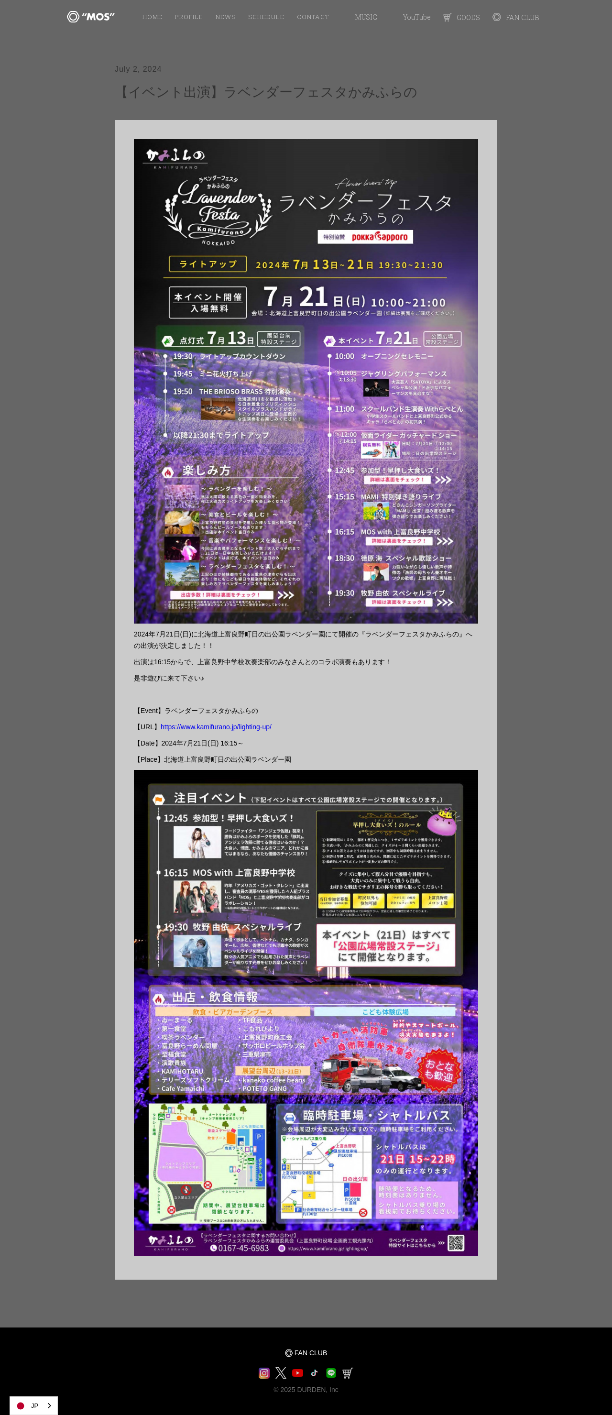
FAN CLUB (311, 1353)
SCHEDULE (266, 16)
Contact (313, 16)
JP (26, 1406)
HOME (152, 16)
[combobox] (34, 1405)
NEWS (226, 16)
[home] (91, 16)
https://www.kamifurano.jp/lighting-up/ (216, 727)
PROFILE (189, 16)
